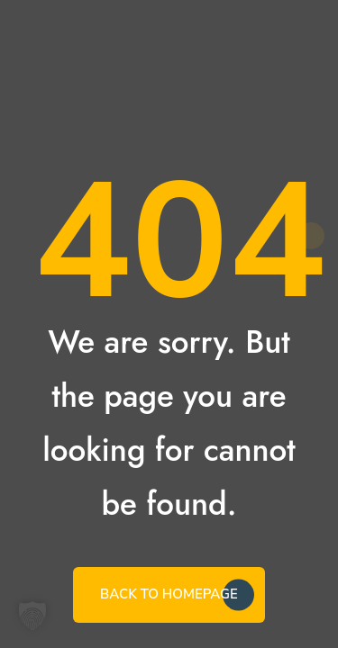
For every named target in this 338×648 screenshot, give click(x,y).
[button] (32, 615)
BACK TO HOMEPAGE (169, 594)
